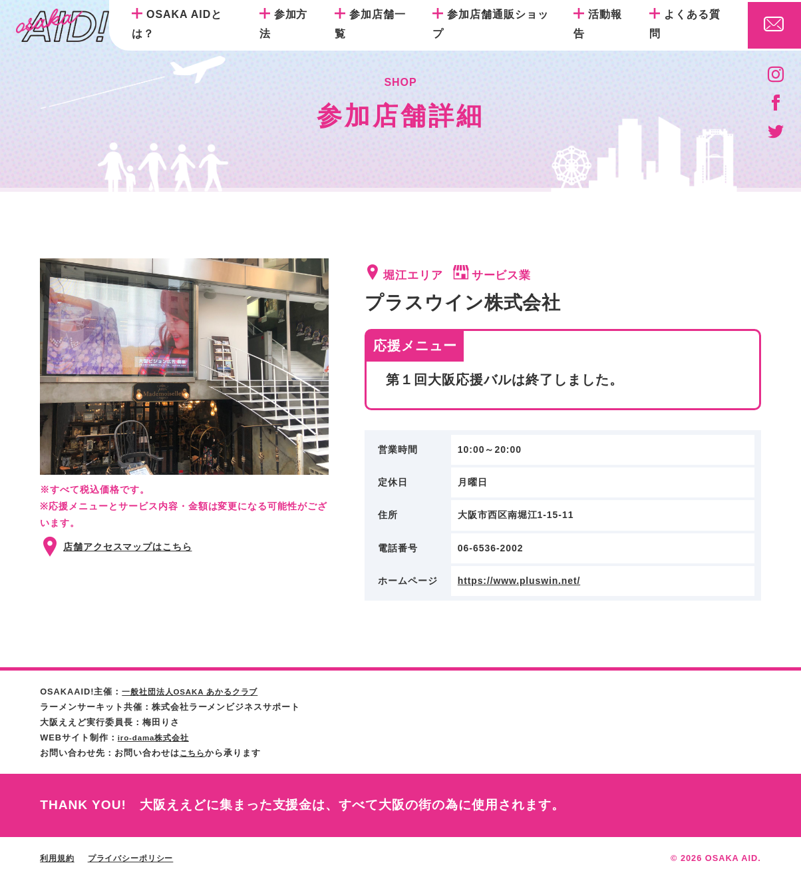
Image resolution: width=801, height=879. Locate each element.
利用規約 (58, 858)
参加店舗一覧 (370, 24)
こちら (194, 753)
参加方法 (283, 24)
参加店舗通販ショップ (490, 24)
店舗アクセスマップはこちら (127, 546)
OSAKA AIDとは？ (177, 24)
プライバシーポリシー (137, 858)
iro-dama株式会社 (157, 737)
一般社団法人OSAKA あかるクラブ (196, 692)
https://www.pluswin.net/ (520, 580)
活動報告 (597, 24)
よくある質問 (685, 24)
